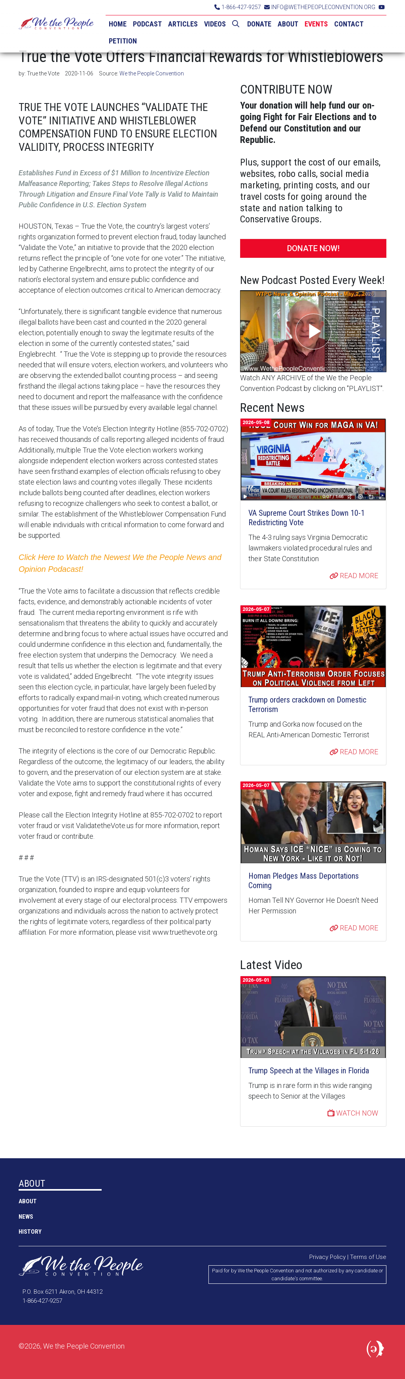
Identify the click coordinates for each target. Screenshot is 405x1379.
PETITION (123, 41)
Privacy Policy (327, 1257)
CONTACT (348, 24)
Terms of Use (368, 1257)
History (30, 1231)
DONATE (259, 24)
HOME (118, 24)
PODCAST (147, 24)
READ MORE (354, 575)
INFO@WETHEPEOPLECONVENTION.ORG (319, 7)
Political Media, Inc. (376, 1350)
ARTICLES (183, 24)
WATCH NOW (352, 1113)
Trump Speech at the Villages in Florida (308, 1070)
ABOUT (288, 24)
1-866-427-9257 (237, 7)
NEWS (26, 1216)
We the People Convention (56, 26)
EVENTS (316, 24)
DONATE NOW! (313, 248)
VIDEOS (215, 24)
